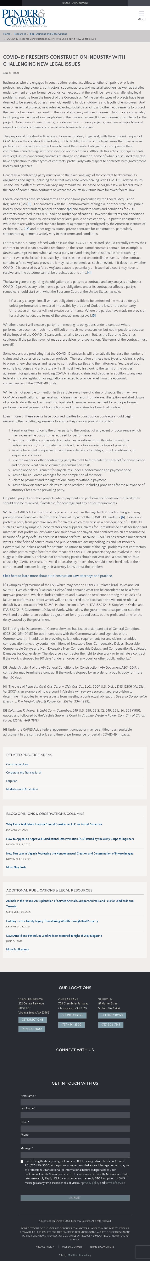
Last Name (28, 1108)
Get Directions (32, 1019)
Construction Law (17, 764)
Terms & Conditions (102, 1247)
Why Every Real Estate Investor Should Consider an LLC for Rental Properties (54, 824)
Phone (24, 1134)
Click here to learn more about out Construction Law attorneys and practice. (58, 576)
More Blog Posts (16, 867)
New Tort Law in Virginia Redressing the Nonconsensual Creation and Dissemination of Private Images (69, 853)
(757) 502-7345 (110, 1024)
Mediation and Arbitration (22, 789)
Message (27, 1148)
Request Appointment (75, 3)
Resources (20, 33)
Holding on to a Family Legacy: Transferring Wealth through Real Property (52, 921)
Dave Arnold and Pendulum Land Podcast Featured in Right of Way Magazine (54, 936)
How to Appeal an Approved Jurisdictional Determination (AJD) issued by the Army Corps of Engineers (70, 839)
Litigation (11, 781)
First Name (28, 1096)
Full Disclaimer (72, 1247)
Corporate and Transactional (23, 772)
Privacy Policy (44, 1247)
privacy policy (90, 1183)
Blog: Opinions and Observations (48, 33)
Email (25, 1122)
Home (6, 33)
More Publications (17, 949)
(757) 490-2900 (71, 1024)
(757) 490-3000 (32, 1029)
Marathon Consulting (79, 1255)
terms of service (115, 1183)
